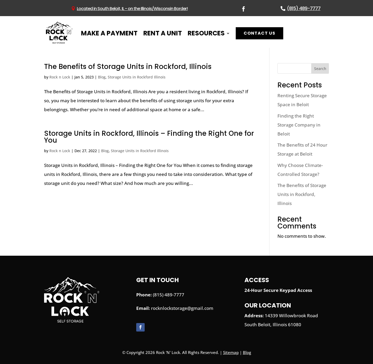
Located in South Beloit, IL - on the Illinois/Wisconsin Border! (132, 9)
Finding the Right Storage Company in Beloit (298, 125)
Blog (102, 77)
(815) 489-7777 (303, 8)
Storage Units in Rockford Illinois (137, 77)
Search (320, 68)
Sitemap (231, 352)
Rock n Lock (59, 77)
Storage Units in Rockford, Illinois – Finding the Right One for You (149, 137)
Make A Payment (109, 33)
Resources (206, 33)
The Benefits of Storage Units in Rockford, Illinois (127, 66)
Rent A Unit (162, 33)
